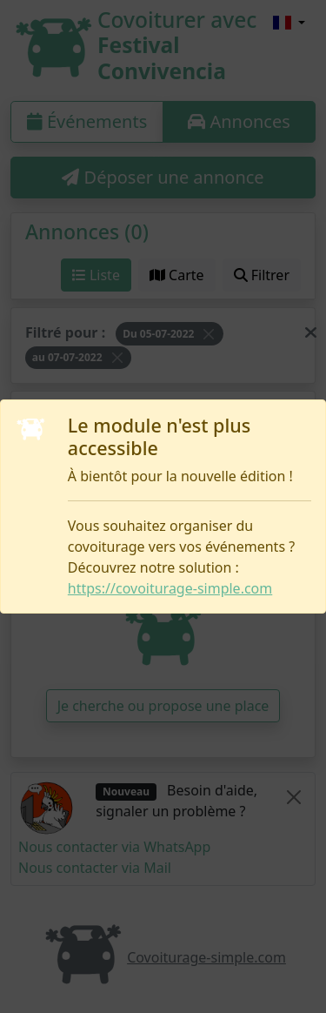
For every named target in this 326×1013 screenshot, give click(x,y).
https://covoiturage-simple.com (170, 588)
